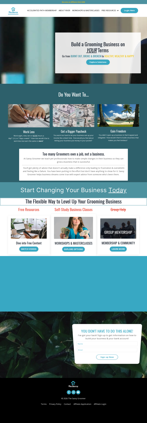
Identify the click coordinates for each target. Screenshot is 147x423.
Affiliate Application (82, 418)
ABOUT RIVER (62, 11)
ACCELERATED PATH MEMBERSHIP (38, 11)
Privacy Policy (55, 418)
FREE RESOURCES (110, 11)
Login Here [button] (129, 11)
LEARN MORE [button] (118, 259)
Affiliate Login (100, 418)
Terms (44, 418)
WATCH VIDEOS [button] (29, 259)
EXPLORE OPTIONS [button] (73, 260)
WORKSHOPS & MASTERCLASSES (84, 11)
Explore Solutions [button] (98, 65)
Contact (67, 418)
